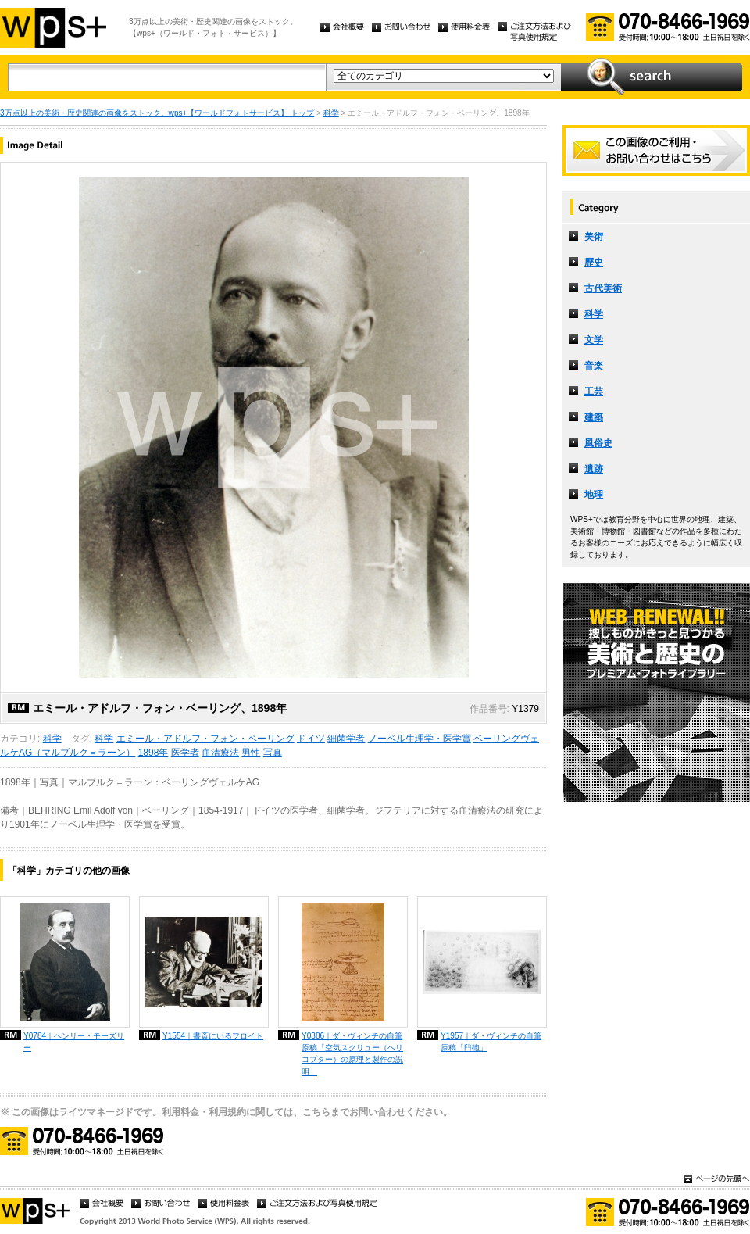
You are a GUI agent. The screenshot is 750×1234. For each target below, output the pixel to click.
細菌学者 (346, 738)
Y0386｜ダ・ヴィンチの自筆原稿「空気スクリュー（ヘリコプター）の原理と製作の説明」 (352, 1053)
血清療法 (220, 752)
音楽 (593, 365)
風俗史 (598, 443)
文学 (593, 339)
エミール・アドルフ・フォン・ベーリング (205, 738)
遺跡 (593, 468)
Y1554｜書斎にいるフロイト (212, 1036)
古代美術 (603, 288)
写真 (272, 752)
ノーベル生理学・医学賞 (419, 738)
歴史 (593, 262)
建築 (593, 417)
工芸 (593, 391)
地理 (593, 494)
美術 (593, 236)
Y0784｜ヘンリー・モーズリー (73, 1042)
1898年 (153, 752)
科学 (331, 113)
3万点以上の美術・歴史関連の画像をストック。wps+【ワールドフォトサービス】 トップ (157, 113)
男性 (250, 752)
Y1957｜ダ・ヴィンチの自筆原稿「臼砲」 (491, 1042)
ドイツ (311, 738)
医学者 (185, 752)
